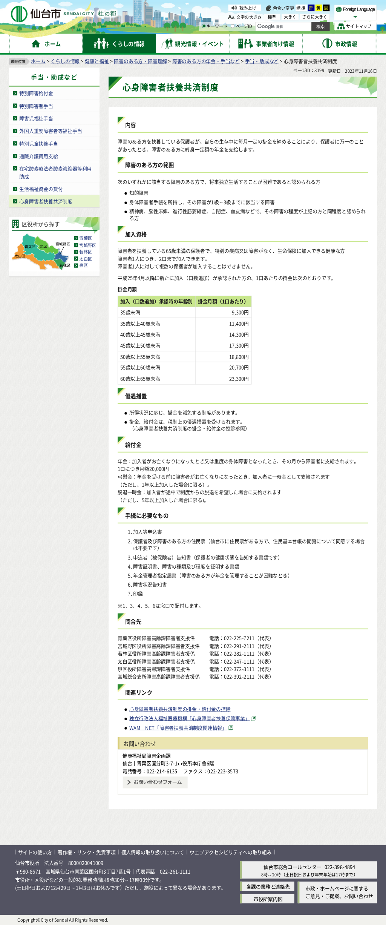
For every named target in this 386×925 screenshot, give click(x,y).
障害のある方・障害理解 (140, 60)
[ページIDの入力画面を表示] (232, 26)
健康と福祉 (97, 60)
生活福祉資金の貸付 (41, 188)
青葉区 (85, 238)
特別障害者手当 (36, 105)
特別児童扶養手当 (38, 143)
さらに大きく (314, 17)
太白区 (85, 258)
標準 (301, 8)
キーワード (215, 26)
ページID (242, 26)
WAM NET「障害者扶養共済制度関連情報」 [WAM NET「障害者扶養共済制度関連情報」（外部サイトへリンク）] (178, 727)
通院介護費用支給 (38, 155)
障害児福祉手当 (36, 118)
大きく (290, 17)
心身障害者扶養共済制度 (45, 201)
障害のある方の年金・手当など (206, 60)
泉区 (83, 265)
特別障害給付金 (36, 93)
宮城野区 (87, 245)
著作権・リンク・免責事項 (87, 852)
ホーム (38, 60)
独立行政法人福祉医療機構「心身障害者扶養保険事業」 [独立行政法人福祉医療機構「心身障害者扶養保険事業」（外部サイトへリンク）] (189, 717)
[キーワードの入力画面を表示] (203, 26)
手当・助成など (262, 60)
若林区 (85, 252)
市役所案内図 (268, 898)
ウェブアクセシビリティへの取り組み (231, 852)
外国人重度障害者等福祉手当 (50, 130)
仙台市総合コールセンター (292, 866)
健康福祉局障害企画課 (147, 755)
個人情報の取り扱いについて (152, 852)
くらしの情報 (65, 60)
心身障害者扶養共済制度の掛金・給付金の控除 (180, 708)
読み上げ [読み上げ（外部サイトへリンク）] (247, 8)
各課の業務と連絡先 (268, 886)
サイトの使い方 (35, 852)
